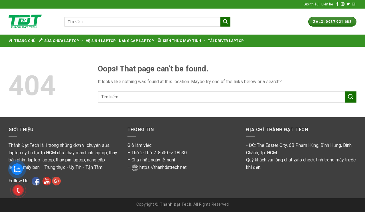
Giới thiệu (311, 4)
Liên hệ (327, 4)
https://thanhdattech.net (162, 167)
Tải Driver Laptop (226, 41)
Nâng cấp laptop (136, 41)
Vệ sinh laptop (101, 41)
